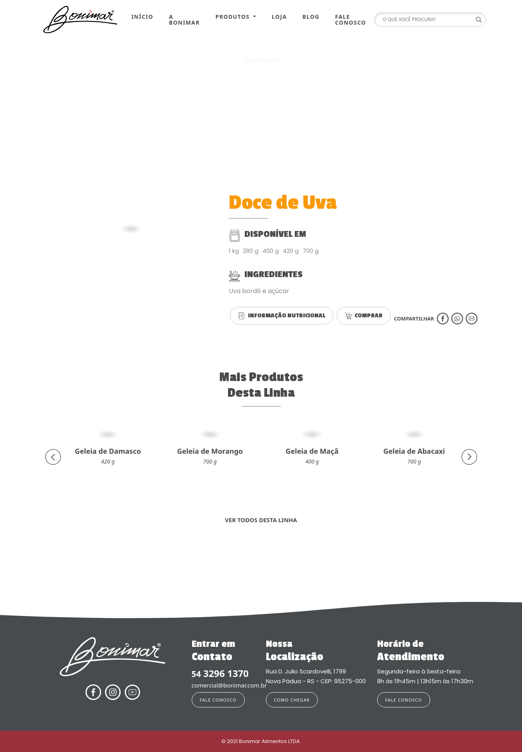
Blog (311, 16)
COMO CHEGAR (292, 700)
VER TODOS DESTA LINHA (261, 520)
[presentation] (53, 457)
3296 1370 (220, 673)
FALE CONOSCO (218, 700)
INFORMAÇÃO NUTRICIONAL (281, 315)
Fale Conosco (350, 19)
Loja (279, 16)
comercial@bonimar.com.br (224, 685)
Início (142, 16)
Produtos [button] (234, 16)
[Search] (427, 20)
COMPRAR (364, 315)
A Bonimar (184, 19)
